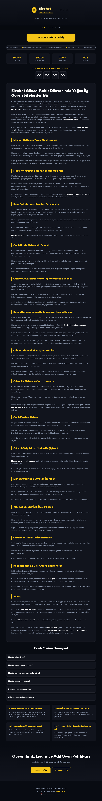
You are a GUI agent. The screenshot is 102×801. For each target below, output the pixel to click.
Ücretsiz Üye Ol (61, 770)
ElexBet (50, 28)
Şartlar (63, 791)
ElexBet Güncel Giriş (51, 37)
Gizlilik (58, 791)
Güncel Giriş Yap (40, 770)
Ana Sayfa (42, 28)
